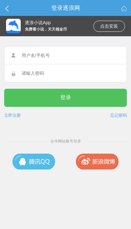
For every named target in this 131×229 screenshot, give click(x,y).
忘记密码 (118, 115)
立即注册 (12, 115)
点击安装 (109, 26)
